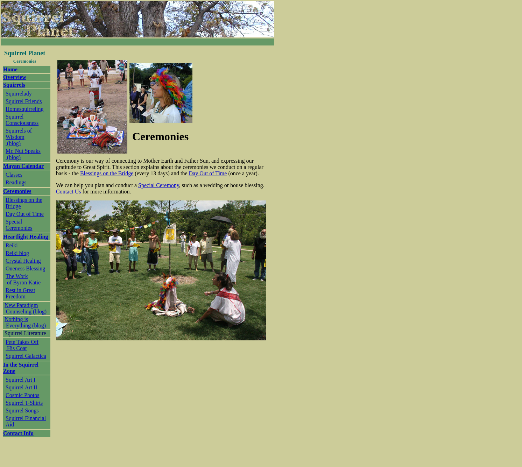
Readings (16, 182)
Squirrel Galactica (26, 356)
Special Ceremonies (19, 225)
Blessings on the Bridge (106, 173)
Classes (14, 175)
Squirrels (14, 85)
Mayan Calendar (23, 166)
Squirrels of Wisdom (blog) (19, 137)
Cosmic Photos (22, 395)
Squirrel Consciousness (22, 120)
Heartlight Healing (25, 237)
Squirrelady (19, 94)
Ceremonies (17, 191)
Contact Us (68, 191)
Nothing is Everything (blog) (24, 322)
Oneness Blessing (25, 268)
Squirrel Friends (24, 101)
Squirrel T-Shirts (24, 403)
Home (10, 69)
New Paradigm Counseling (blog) (25, 308)
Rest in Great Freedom (20, 293)
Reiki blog (17, 253)
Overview (14, 77)
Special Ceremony (158, 185)
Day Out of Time (25, 214)
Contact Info (18, 433)
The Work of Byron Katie (23, 279)
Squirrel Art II (21, 387)
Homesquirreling (24, 109)
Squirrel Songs (22, 410)
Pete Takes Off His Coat (22, 345)
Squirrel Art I (20, 380)
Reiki (12, 245)
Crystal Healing (23, 261)
